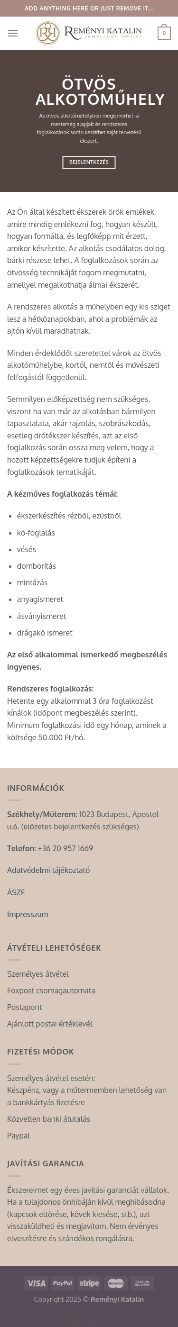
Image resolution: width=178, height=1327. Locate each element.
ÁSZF (16, 892)
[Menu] (13, 33)
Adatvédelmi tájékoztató (48, 870)
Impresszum (27, 914)
